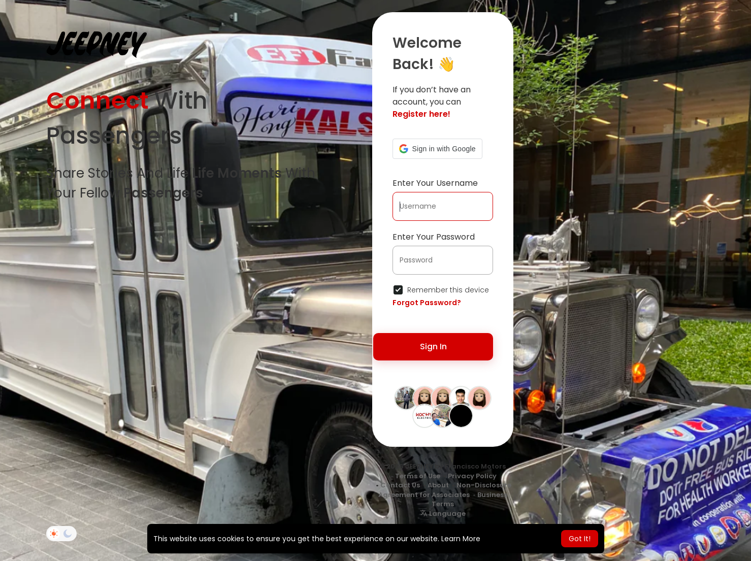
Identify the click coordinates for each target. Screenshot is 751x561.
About (438, 485)
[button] (437, 149)
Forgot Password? (427, 303)
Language (443, 513)
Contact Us (400, 485)
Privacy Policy (472, 476)
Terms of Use (417, 476)
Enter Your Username (435, 183)
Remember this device (448, 290)
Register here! (421, 114)
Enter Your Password (434, 237)
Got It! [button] (580, 539)
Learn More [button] (460, 539)
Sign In (433, 346)
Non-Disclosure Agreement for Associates (444, 490)
